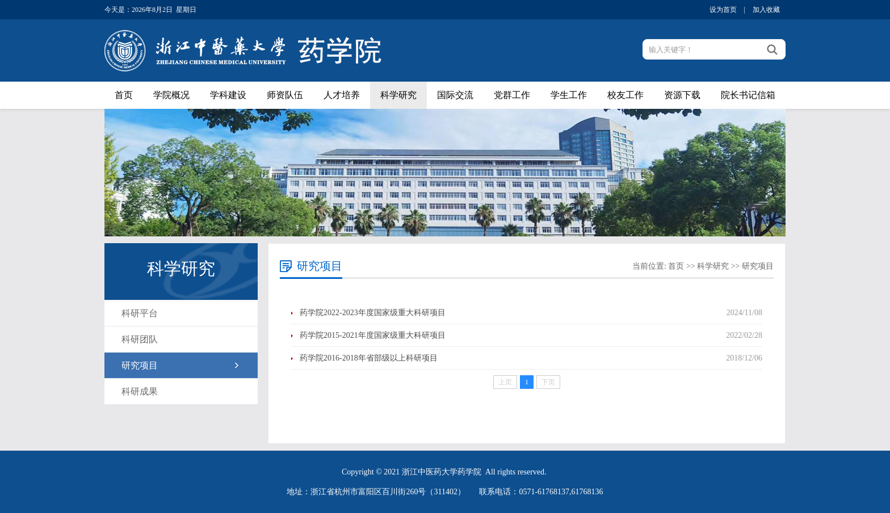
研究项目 (139, 365)
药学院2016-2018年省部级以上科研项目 (369, 358)
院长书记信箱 (748, 95)
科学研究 (398, 95)
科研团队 (139, 339)
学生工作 (569, 95)
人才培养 (342, 95)
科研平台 (139, 313)
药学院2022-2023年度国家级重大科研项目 (373, 312)
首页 (124, 95)
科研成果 (139, 391)
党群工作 (512, 95)
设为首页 (723, 10)
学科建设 (228, 95)
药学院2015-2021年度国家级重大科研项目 (373, 335)
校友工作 (625, 95)
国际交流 (455, 95)
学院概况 (171, 95)
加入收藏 (766, 10)
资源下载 (682, 95)
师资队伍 (285, 95)
